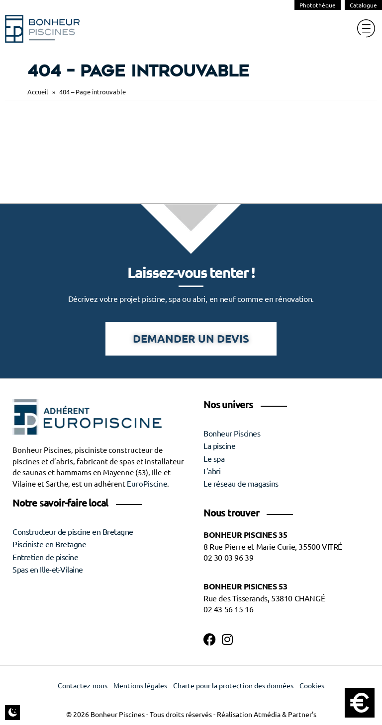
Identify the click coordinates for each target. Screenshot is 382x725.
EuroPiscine (147, 484)
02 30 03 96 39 (228, 557)
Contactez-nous (82, 686)
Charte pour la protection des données (233, 686)
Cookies (311, 686)
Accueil (37, 91)
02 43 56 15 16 (228, 609)
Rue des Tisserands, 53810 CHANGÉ (264, 598)
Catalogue (363, 4)
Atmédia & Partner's (285, 715)
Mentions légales (140, 686)
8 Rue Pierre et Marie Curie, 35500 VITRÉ (272, 546)
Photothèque (317, 4)
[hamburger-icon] (366, 28)
